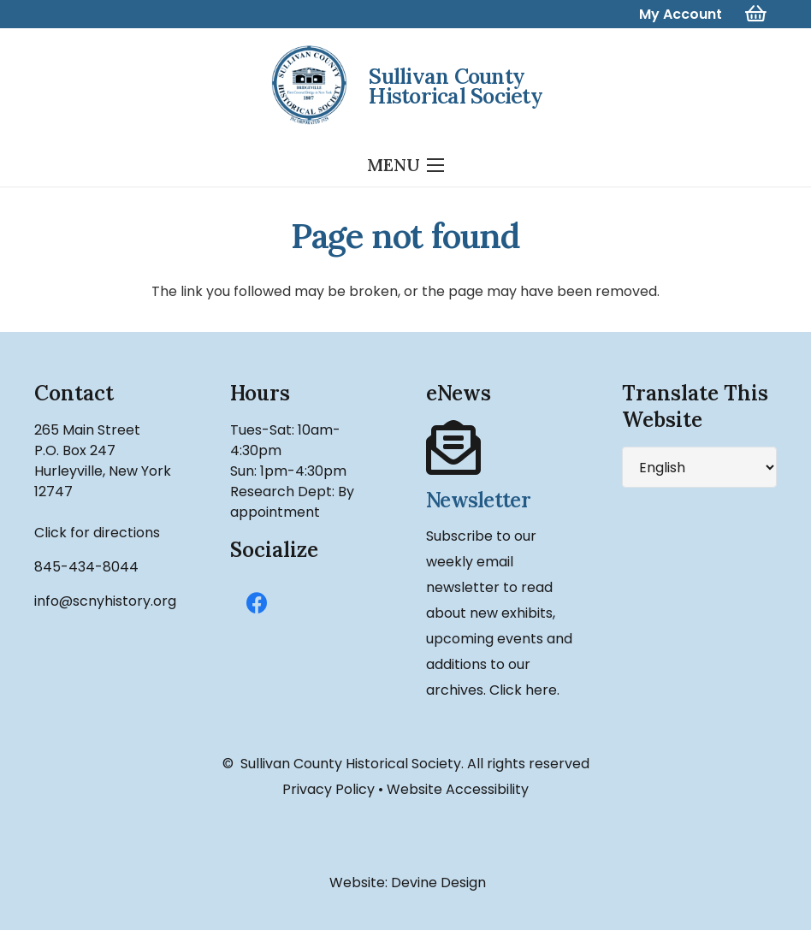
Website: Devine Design (406, 882)
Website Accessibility (458, 789)
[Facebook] (257, 604)
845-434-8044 (86, 567)
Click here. (524, 690)
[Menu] (405, 165)
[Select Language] (699, 467)
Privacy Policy (328, 789)
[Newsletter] (503, 448)
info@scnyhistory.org (105, 601)
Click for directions (97, 532)
